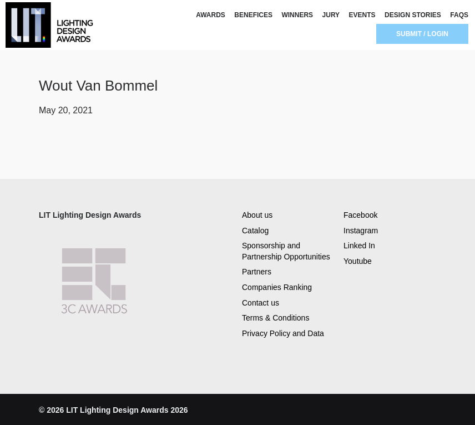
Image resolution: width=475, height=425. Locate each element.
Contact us (260, 302)
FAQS (459, 15)
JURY (331, 15)
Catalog (255, 230)
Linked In (359, 245)
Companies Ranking (277, 287)
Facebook (360, 215)
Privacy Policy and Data (283, 333)
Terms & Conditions (275, 317)
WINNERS (297, 15)
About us (257, 215)
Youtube (357, 261)
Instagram (360, 230)
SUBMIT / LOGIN (422, 34)
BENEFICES (253, 15)
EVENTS (362, 15)
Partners (256, 271)
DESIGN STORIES (413, 15)
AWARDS (210, 15)
